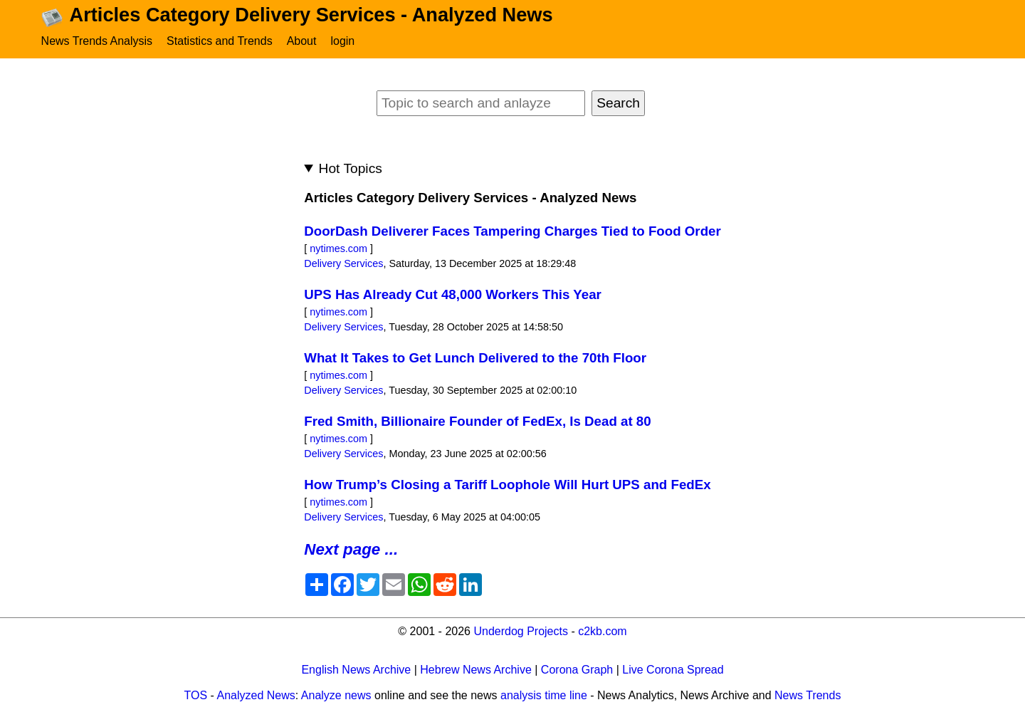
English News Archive (356, 670)
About (302, 41)
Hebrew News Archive (476, 670)
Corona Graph (577, 670)
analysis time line (543, 695)
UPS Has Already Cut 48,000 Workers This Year (452, 294)
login (342, 41)
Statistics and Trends (220, 41)
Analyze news (336, 695)
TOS (196, 695)
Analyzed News (256, 695)
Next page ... (351, 549)
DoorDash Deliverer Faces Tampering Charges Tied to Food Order (512, 231)
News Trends (807, 695)
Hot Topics (350, 168)
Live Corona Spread (672, 670)
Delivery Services (343, 263)
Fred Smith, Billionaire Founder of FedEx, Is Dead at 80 (477, 421)
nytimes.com (338, 248)
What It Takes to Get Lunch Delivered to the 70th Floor (475, 357)
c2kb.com (602, 631)
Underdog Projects (520, 631)
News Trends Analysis (97, 41)
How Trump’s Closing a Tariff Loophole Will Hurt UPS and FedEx (507, 484)
